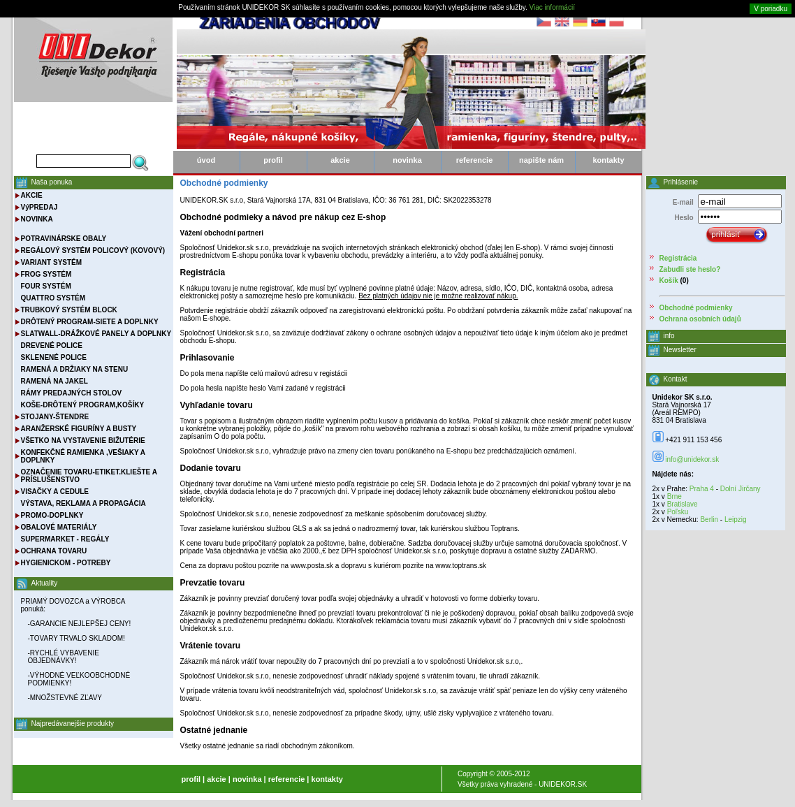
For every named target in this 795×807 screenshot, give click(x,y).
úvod (206, 160)
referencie (474, 160)
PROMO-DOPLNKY (52, 515)
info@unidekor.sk (692, 459)
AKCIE (32, 195)
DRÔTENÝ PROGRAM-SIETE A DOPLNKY (90, 322)
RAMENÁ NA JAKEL (54, 381)
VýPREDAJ (39, 207)
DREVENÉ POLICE (51, 345)
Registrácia (678, 258)
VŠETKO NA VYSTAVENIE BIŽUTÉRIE (83, 440)
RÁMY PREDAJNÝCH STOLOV (71, 393)
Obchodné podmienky (696, 308)
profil (273, 160)
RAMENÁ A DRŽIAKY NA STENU (75, 369)
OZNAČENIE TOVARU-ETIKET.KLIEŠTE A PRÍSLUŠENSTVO (89, 476)
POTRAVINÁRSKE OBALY (64, 238)
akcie (340, 160)
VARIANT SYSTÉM (51, 262)
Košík (668, 280)
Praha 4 (702, 489)
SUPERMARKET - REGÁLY (65, 539)
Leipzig (735, 519)
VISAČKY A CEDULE (55, 491)
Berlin (709, 519)
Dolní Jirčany (740, 489)
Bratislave (682, 504)
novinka (407, 160)
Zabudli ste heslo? (690, 269)
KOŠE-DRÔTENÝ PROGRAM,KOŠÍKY (83, 405)
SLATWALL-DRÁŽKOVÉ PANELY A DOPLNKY (96, 333)
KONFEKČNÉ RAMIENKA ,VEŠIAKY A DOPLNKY (83, 456)
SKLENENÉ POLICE (54, 357)
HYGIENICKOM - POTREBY (66, 563)
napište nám (541, 160)
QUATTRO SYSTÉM (53, 298)
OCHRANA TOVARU (54, 551)
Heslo (683, 217)
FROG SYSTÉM (46, 274)
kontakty (608, 160)
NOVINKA (37, 219)
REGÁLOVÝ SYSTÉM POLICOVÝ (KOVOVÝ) (93, 250)
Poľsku (678, 512)
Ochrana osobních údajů (700, 319)
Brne (674, 496)
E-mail (683, 202)
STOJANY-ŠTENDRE (55, 417)
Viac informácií (552, 7)
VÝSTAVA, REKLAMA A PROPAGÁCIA (83, 503)
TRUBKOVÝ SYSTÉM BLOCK (69, 310)
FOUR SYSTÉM (46, 286)
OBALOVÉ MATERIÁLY (59, 527)
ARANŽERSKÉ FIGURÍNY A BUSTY (79, 428)
